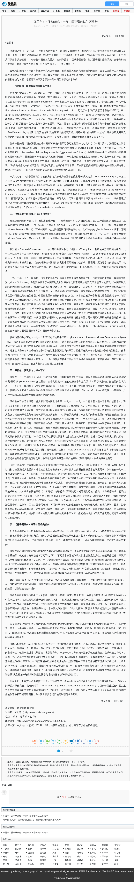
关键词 (127, 11)
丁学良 (55, 845)
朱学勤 (31, 864)
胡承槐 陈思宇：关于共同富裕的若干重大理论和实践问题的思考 (32, 819)
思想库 (116, 11)
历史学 (97, 11)
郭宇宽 (43, 848)
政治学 (33, 11)
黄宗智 (117, 845)
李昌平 (6, 852)
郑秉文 (55, 864)
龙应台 (43, 845)
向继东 (93, 848)
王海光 (43, 852)
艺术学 (33, 716)
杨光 (116, 864)
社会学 (56, 11)
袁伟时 (43, 856)
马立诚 (55, 848)
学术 (15, 716)
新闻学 (67, 11)
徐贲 (30, 848)
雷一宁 (117, 856)
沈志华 (80, 848)
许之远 (105, 860)
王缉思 (93, 852)
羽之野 (80, 864)
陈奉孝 (105, 852)
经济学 (23, 11)
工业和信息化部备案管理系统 (67, 878)
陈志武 (18, 848)
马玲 (5, 856)
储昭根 (80, 860)
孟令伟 (105, 856)
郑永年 (31, 845)
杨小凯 (6, 864)
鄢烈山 (80, 845)
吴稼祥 (93, 860)
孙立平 (105, 864)
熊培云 (68, 856)
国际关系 (45, 11)
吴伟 (30, 860)
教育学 (78, 11)
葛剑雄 (68, 860)
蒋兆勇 (18, 860)
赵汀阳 (105, 848)
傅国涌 (93, 845)
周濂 (54, 852)
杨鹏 (67, 852)
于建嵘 (6, 848)
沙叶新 (43, 860)
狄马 (30, 856)
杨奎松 (31, 852)
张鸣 (17, 852)
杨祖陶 (68, 848)
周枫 (5, 860)
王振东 (18, 856)
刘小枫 (93, 856)
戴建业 (117, 848)
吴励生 (18, 864)
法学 (13, 11)
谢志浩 (93, 864)
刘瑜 (54, 860)
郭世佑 (117, 852)
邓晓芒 (80, 852)
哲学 (107, 11)
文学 (87, 11)
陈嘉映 (105, 845)
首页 (4, 11)
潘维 (42, 864)
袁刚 (116, 860)
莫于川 (68, 864)
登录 (64, 797)
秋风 (79, 856)
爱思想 (9, 4)
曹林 (67, 845)
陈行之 (18, 845)
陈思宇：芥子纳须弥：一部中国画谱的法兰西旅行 (25, 815)
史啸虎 (55, 856)
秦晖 (5, 845)
